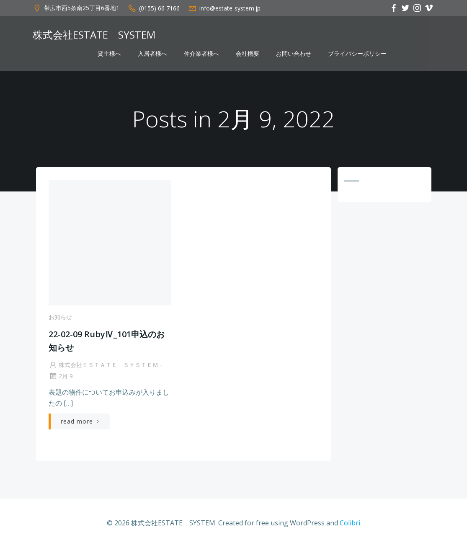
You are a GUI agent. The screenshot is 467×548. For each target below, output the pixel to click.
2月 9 (61, 376)
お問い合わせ (293, 54)
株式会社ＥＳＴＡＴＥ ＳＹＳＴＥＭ (103, 365)
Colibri (350, 522)
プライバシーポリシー (357, 54)
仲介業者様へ (201, 54)
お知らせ (60, 317)
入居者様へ (152, 54)
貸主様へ (109, 54)
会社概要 (247, 54)
